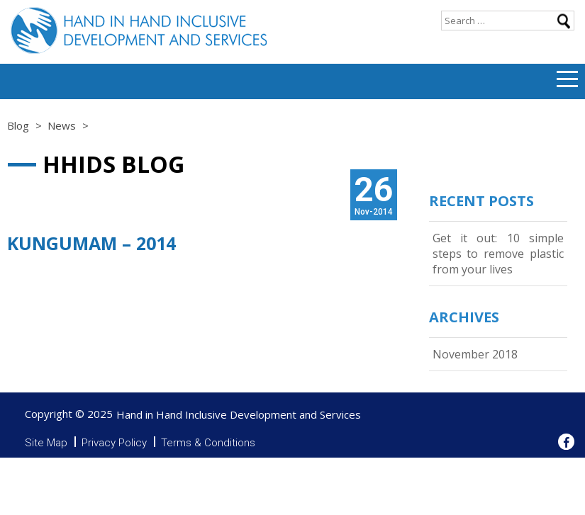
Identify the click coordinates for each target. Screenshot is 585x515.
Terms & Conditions (208, 442)
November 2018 (475, 354)
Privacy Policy (114, 442)
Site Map (46, 442)
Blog (18, 125)
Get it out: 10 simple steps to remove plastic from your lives (498, 253)
